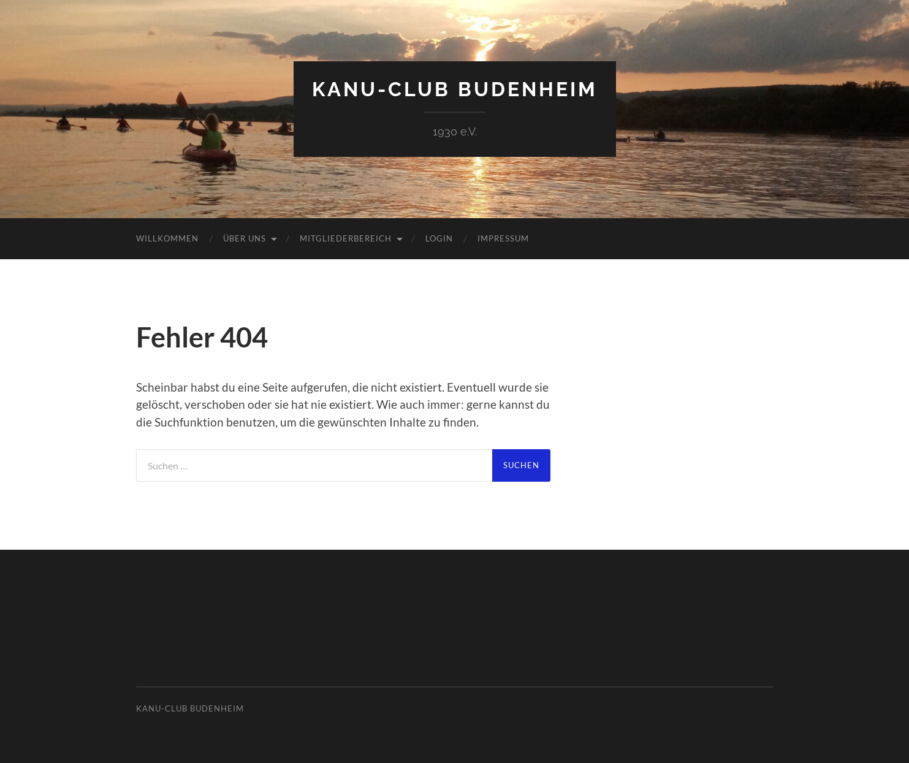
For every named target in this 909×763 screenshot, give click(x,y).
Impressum (503, 238)
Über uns (244, 238)
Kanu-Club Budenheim (455, 89)
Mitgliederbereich (346, 238)
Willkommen (167, 238)
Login (439, 238)
